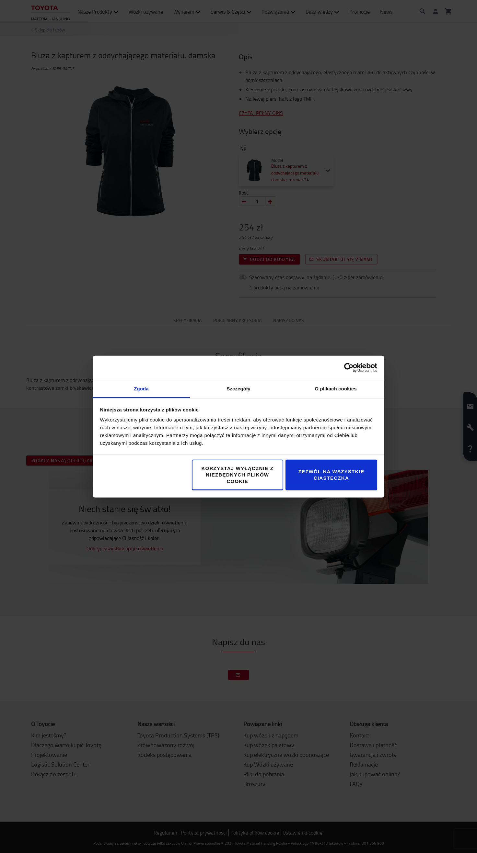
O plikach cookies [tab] (335, 388)
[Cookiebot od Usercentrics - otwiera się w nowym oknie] (348, 368)
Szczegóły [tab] (238, 388)
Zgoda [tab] (141, 388)
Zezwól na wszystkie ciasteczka (331, 474)
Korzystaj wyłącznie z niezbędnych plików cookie (237, 474)
